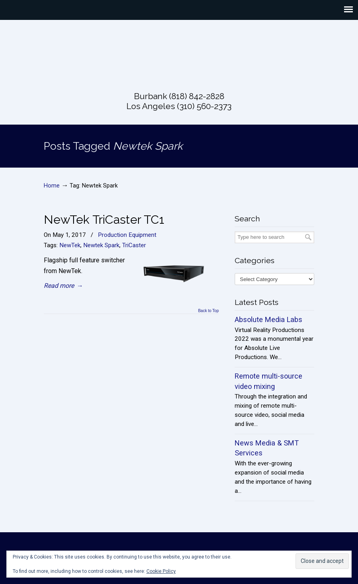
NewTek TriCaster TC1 (104, 219)
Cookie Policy (161, 571)
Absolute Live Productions (179, 50)
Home (52, 185)
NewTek (69, 245)
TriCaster (134, 245)
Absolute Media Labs (268, 319)
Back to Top (208, 311)
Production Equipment (127, 234)
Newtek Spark (101, 245)
